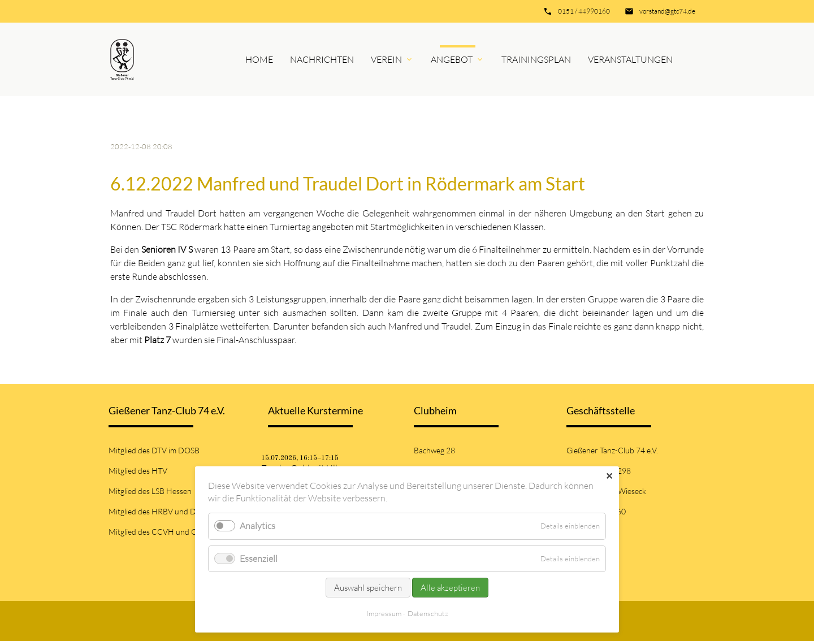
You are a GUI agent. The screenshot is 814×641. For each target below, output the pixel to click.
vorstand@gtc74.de (667, 11)
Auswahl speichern (368, 587)
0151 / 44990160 (584, 11)
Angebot (452, 59)
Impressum (383, 613)
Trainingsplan (536, 59)
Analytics (257, 525)
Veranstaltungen (630, 59)
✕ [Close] (609, 476)
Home (259, 59)
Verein (386, 59)
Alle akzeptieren (450, 587)
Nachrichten (322, 59)
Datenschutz (428, 613)
